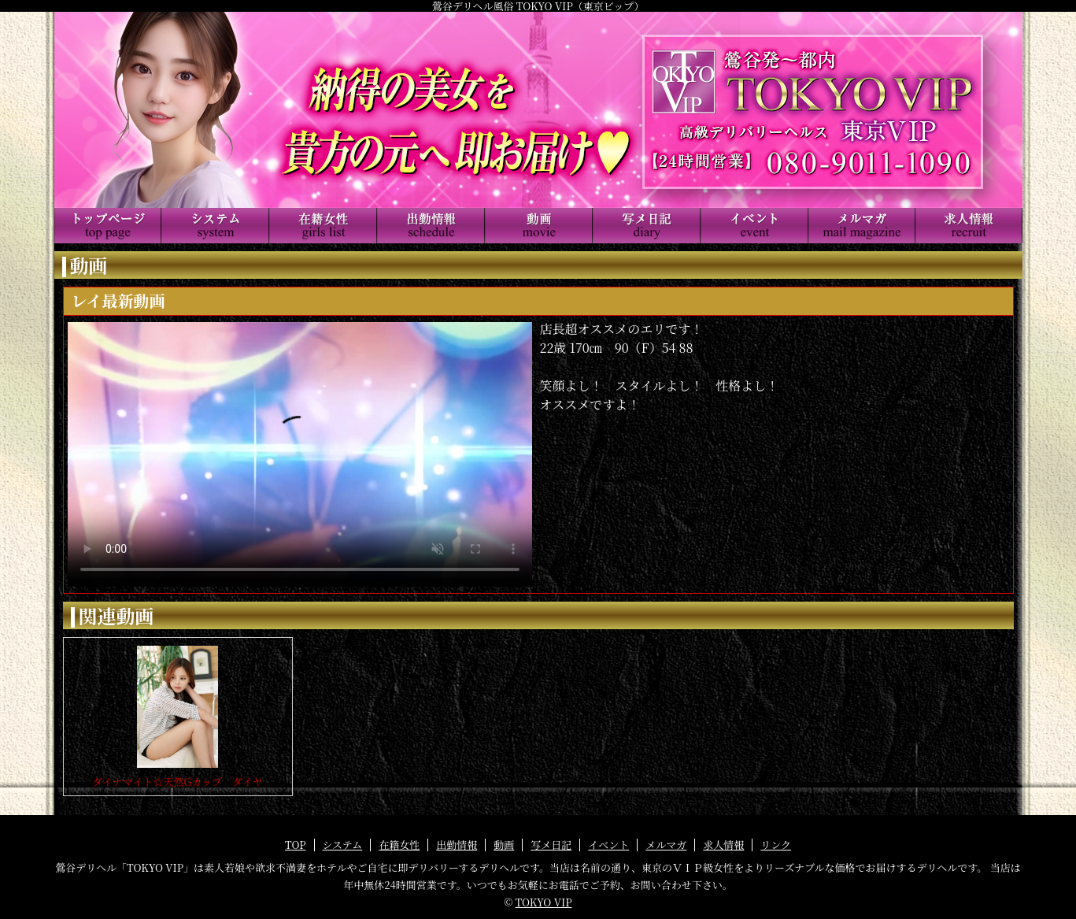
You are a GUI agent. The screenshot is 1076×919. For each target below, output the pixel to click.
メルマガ (665, 844)
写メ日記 (551, 844)
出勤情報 (456, 844)
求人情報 (723, 844)
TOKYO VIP (544, 902)
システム (343, 844)
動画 (504, 844)
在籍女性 (399, 844)
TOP (295, 844)
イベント (608, 844)
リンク (775, 844)
